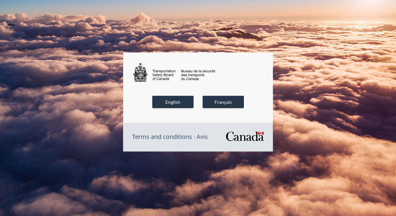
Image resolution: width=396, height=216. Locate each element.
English (173, 101)
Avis (202, 137)
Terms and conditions (162, 137)
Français (223, 101)
